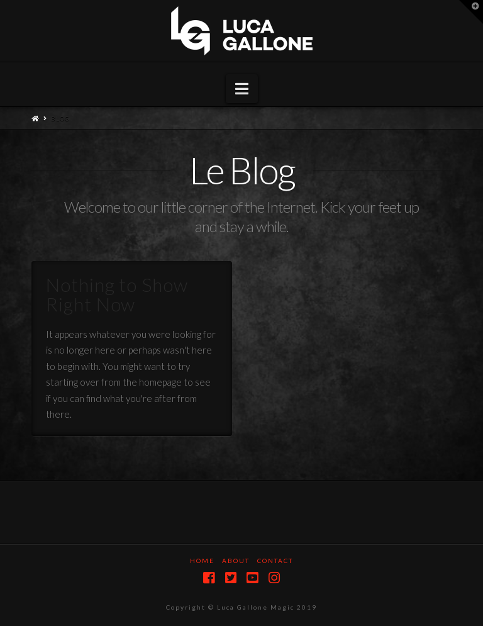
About (236, 560)
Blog (60, 118)
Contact (275, 560)
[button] (242, 88)
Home (202, 560)
